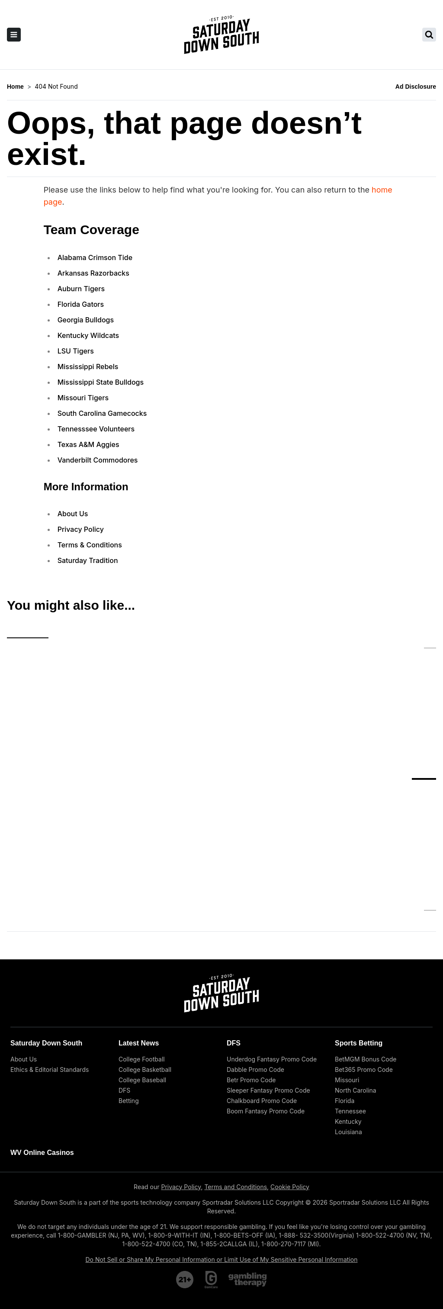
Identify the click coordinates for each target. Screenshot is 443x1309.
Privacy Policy (81, 529)
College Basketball (145, 974)
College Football (142, 964)
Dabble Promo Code (255, 974)
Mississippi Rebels (88, 366)
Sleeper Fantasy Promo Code (268, 995)
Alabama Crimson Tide (95, 257)
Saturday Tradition (88, 560)
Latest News (139, 948)
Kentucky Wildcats (88, 335)
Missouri (347, 984)
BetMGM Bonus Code (365, 964)
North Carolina (355, 995)
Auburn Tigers (81, 288)
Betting (129, 1005)
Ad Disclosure (415, 86)
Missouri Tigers (83, 397)
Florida (344, 1005)
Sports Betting (358, 948)
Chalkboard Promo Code (262, 1005)
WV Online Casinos (42, 1057)
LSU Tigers (76, 351)
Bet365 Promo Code (364, 974)
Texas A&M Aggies (88, 444)
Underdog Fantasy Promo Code (272, 964)
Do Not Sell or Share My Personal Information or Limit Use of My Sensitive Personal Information (222, 1164)
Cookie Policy (289, 1091)
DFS (124, 995)
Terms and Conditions (235, 1091)
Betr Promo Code (251, 984)
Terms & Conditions (90, 544)
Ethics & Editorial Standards (49, 974)
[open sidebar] (14, 35)
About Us (73, 513)
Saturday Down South (46, 948)
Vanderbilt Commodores (98, 460)
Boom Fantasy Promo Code (266, 1016)
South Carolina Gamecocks (102, 413)
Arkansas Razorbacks (93, 273)
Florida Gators (81, 304)
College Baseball (142, 984)
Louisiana (348, 1036)
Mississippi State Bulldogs (101, 382)
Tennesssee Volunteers (96, 429)
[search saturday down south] (429, 35)
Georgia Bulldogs (86, 319)
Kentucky (348, 1026)
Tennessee (350, 1016)
